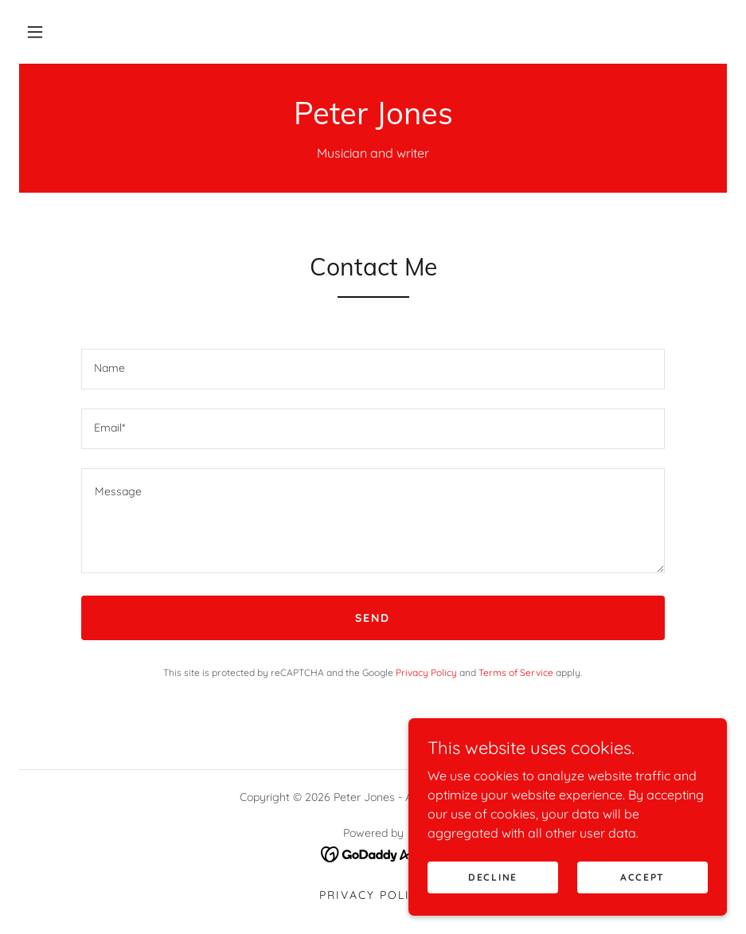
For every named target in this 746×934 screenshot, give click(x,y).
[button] (35, 32)
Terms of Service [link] (515, 672)
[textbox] (373, 369)
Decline (493, 877)
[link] (373, 119)
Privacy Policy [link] (426, 672)
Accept (642, 877)
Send (372, 618)
